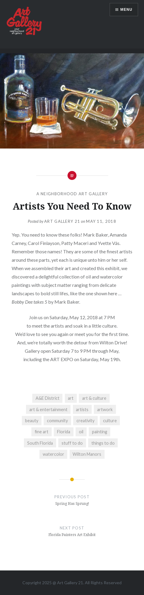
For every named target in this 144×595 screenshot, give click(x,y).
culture (110, 420)
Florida (63, 431)
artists (82, 409)
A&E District (47, 398)
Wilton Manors (87, 454)
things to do (103, 443)
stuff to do (72, 443)
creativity (85, 420)
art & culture (94, 398)
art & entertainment (48, 409)
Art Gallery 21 (62, 221)
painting (99, 431)
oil (81, 431)
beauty (31, 420)
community (57, 420)
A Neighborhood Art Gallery (72, 193)
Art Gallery (67, 582)
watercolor (53, 454)
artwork (105, 409)
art (70, 398)
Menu (126, 9)
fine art (41, 431)
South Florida (40, 443)
